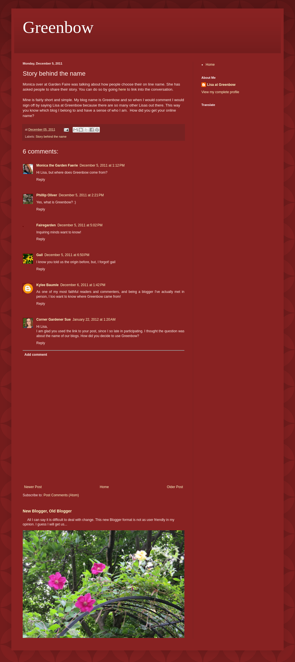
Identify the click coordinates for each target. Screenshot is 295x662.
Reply (40, 180)
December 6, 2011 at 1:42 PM (82, 285)
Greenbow (58, 27)
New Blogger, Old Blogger (47, 511)
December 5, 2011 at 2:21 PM (81, 195)
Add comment (35, 355)
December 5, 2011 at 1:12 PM (102, 165)
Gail (39, 255)
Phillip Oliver (46, 195)
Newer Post (33, 487)
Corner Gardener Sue (53, 320)
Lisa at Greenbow (221, 85)
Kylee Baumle (47, 285)
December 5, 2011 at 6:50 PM (67, 255)
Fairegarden (46, 225)
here (122, 89)
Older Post (175, 487)
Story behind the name (51, 136)
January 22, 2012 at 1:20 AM (93, 320)
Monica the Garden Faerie (57, 165)
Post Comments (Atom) (61, 495)
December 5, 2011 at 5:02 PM (80, 225)
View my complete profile (220, 92)
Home (104, 487)
